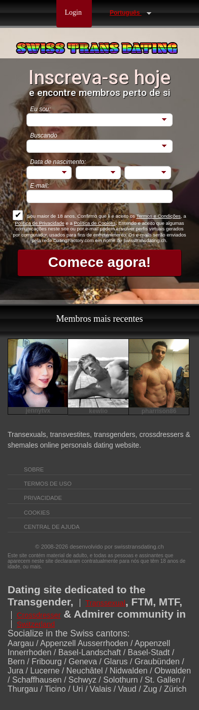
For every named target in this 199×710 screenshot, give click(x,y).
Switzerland (36, 624)
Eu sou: (40, 109)
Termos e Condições (158, 216)
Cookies (37, 513)
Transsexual (105, 603)
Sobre (34, 469)
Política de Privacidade (39, 223)
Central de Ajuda (52, 527)
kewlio (98, 411)
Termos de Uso (48, 484)
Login (74, 12)
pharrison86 (159, 411)
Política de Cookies (95, 223)
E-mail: (39, 185)
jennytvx (37, 410)
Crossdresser (39, 615)
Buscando (43, 135)
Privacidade (43, 498)
